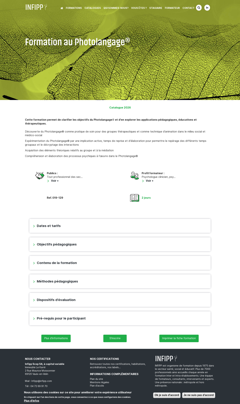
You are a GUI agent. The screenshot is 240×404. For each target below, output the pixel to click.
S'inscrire (115, 338)
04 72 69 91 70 (39, 386)
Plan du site (96, 379)
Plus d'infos (31, 400)
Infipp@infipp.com (42, 381)
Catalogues (92, 8)
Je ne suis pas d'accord (199, 395)
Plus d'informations (56, 338)
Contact (188, 8)
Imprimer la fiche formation (179, 338)
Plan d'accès (97, 385)
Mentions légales (99, 382)
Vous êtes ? (139, 8)
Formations (74, 8)
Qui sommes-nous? (116, 8)
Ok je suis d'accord (167, 395)
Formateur (172, 8)
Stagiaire (155, 8)
